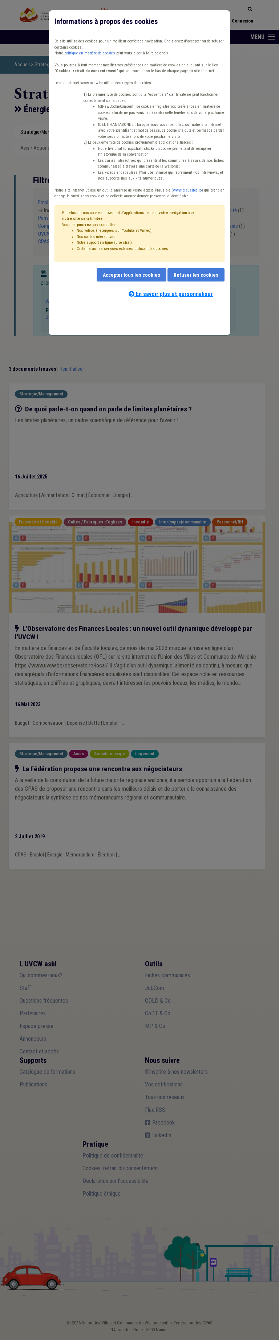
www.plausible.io (187, 190)
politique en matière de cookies (89, 53)
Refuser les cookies (196, 275)
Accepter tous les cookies (131, 275)
